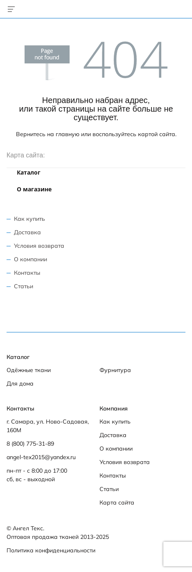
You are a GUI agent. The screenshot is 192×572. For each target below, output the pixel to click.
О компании (30, 259)
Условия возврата (39, 245)
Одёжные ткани (29, 370)
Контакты (27, 272)
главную (67, 134)
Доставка (27, 232)
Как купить (29, 218)
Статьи (23, 286)
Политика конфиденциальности (51, 550)
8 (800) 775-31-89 (30, 443)
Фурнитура (115, 370)
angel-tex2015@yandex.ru (41, 457)
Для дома (20, 383)
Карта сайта (116, 502)
